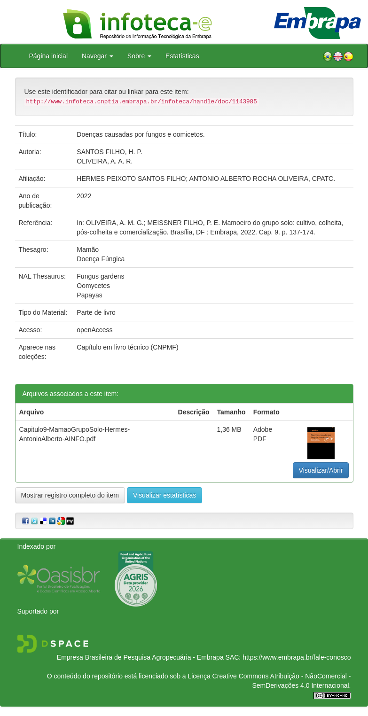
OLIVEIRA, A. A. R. (105, 161)
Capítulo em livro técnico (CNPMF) (127, 347)
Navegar (97, 56)
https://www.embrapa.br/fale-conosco (297, 657)
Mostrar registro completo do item (70, 495)
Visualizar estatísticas (164, 495)
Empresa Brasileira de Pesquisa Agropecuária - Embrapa (140, 657)
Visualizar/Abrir (321, 470)
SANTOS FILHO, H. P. (109, 152)
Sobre (139, 56)
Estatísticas (182, 56)
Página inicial (48, 56)
